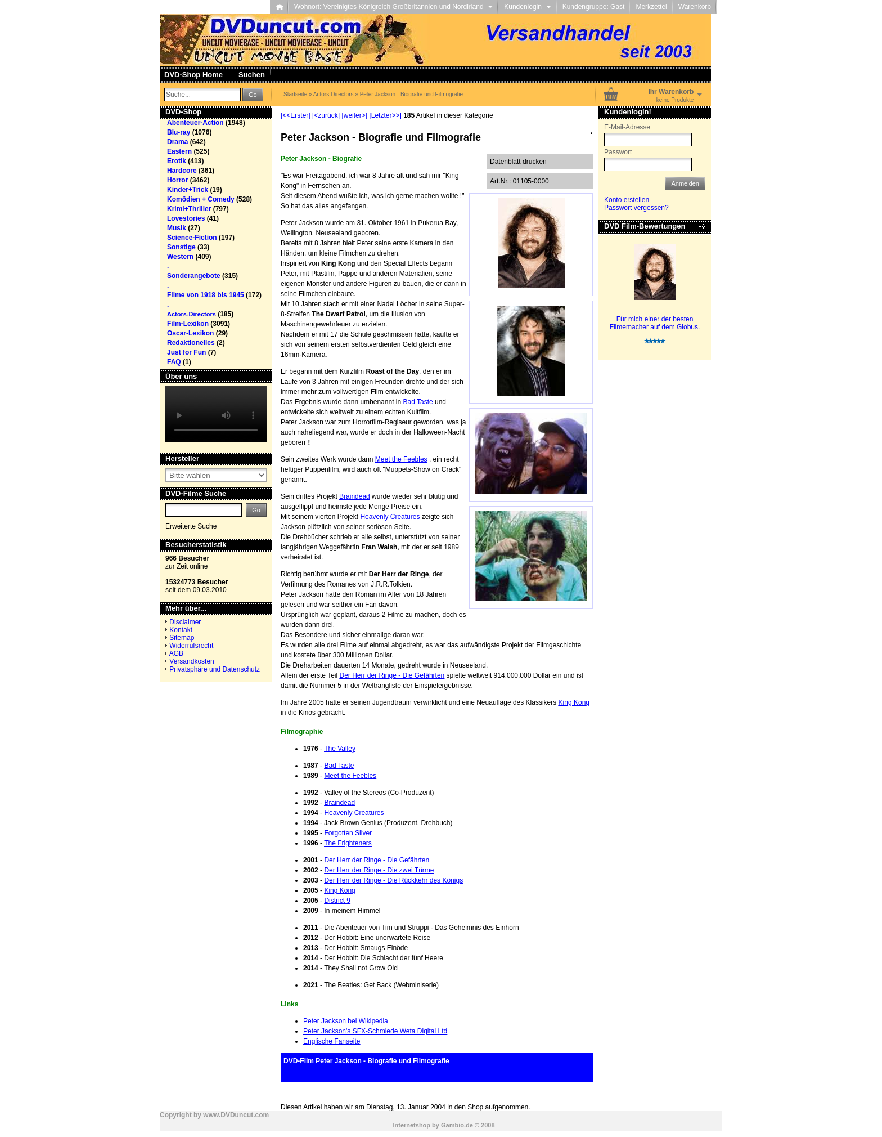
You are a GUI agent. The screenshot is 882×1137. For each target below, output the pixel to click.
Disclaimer (185, 622)
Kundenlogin (527, 7)
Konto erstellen (626, 200)
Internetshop (411, 1125)
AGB (176, 653)
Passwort (618, 152)
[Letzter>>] (385, 115)
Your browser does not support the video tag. (216, 414)
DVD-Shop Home (193, 74)
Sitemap (181, 638)
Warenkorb (694, 7)
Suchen (251, 74)
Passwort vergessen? (636, 208)
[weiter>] (354, 115)
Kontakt (180, 630)
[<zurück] (326, 115)
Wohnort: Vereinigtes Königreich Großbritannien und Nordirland (393, 7)
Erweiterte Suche (191, 526)
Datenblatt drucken (518, 161)
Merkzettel (651, 7)
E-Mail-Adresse (627, 127)
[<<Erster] (295, 115)
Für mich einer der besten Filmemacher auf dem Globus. (655, 323)
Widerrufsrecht (191, 646)
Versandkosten (191, 661)
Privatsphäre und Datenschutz (214, 669)
